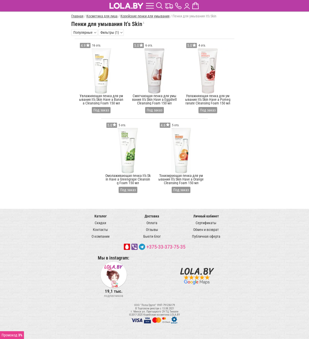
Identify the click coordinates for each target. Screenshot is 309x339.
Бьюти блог (152, 236)
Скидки (100, 223)
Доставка (152, 216)
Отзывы (152, 230)
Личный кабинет (206, 216)
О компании (101, 236)
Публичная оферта (206, 236)
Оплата (151, 223)
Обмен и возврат (206, 230)
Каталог (100, 216)
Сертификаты (206, 223)
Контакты (100, 230)
